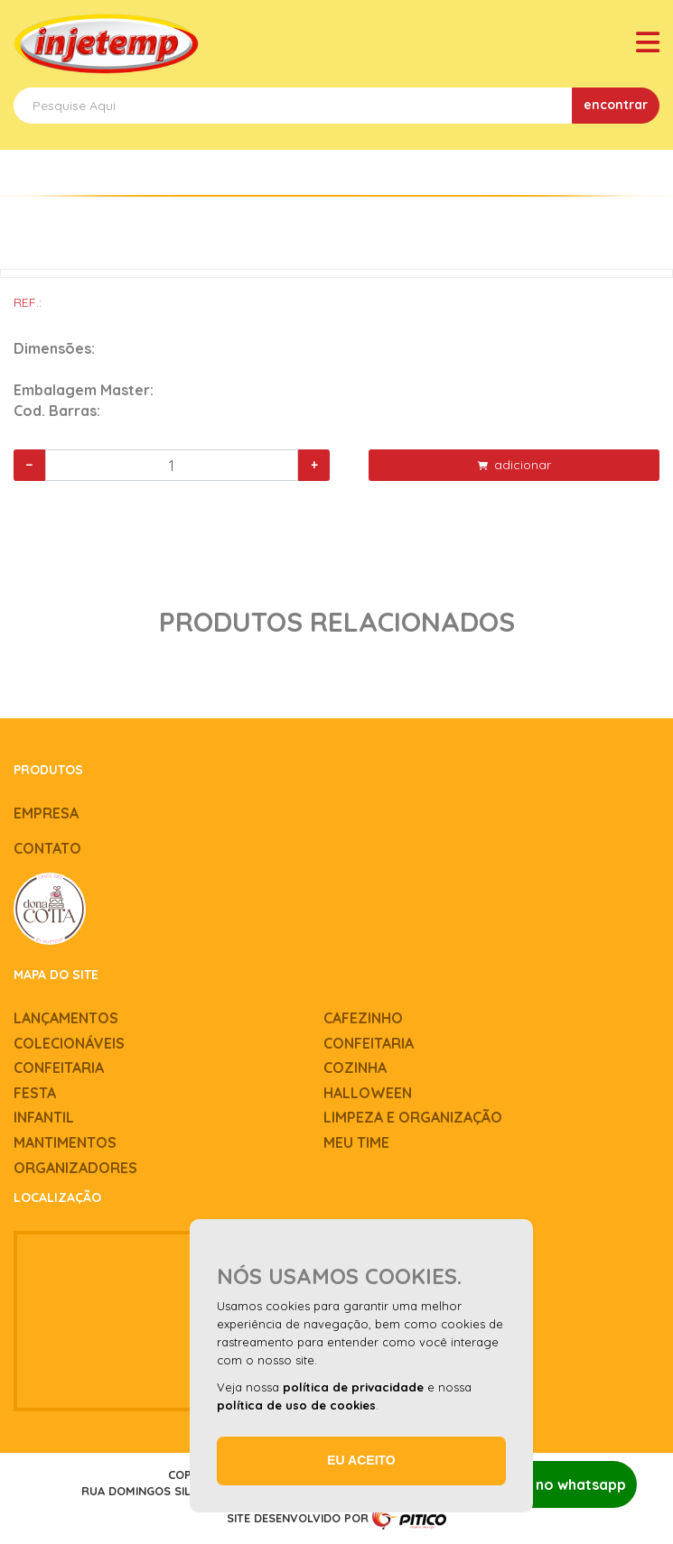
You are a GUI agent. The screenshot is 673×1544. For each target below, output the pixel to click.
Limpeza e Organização (412, 1117)
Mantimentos (65, 1142)
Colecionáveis (69, 1043)
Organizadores (75, 1168)
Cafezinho (363, 1018)
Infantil (44, 1117)
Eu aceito (361, 1460)
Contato (47, 848)
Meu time (356, 1142)
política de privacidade (353, 1387)
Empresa (46, 813)
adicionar (514, 465)
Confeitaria (368, 1043)
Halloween (367, 1093)
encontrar (616, 105)
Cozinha (355, 1068)
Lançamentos (66, 1018)
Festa (35, 1093)
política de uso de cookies (296, 1405)
